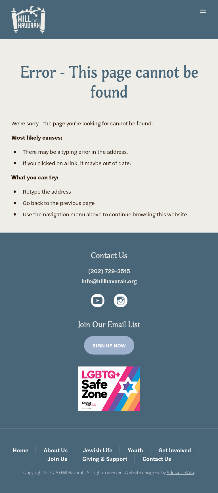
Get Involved (174, 450)
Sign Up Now (109, 345)
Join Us (57, 458)
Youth (135, 450)
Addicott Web (180, 472)
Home (20, 450)
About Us (56, 450)
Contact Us (156, 458)
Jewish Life (97, 450)
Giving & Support (104, 458)
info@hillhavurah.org (109, 281)
